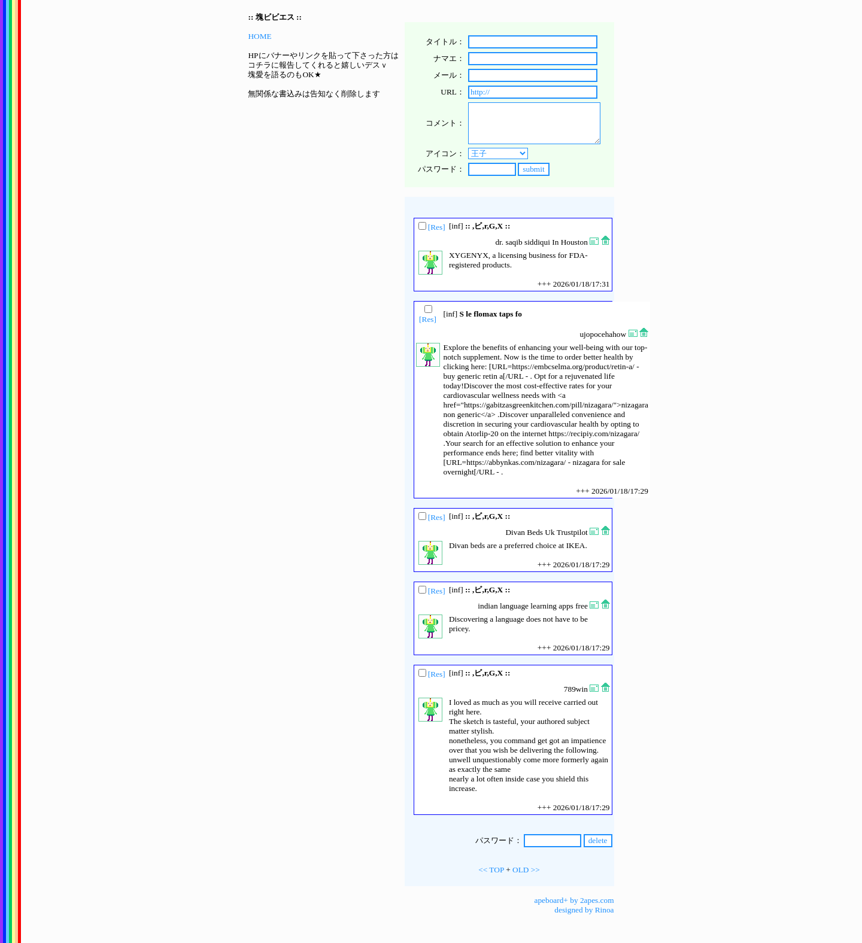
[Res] (436, 227)
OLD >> (526, 869)
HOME (259, 36)
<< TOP (491, 869)
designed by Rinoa (584, 909)
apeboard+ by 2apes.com (574, 900)
